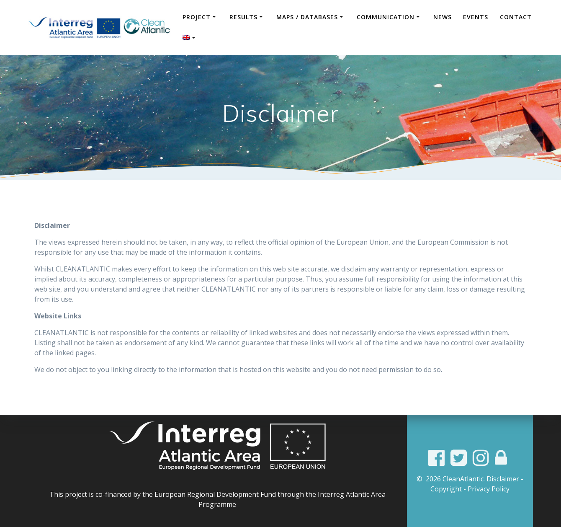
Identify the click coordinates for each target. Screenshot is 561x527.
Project (197, 17)
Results (243, 17)
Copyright (446, 488)
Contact (516, 17)
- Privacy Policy (486, 488)
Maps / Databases (307, 17)
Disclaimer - (504, 478)
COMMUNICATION (385, 17)
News (442, 17)
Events (475, 17)
